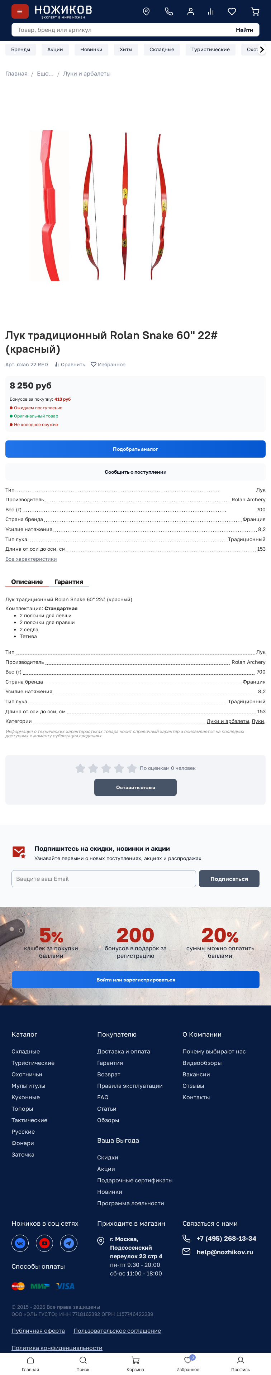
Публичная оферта (38, 1330)
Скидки (107, 1157)
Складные (25, 1051)
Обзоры (108, 1120)
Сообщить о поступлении (136, 472)
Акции (106, 1168)
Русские (23, 1131)
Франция (254, 682)
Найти (244, 29)
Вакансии (196, 1074)
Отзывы (193, 1085)
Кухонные (25, 1097)
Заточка (22, 1154)
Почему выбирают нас (214, 1051)
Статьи (107, 1108)
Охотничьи (26, 1074)
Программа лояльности (130, 1203)
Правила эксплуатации (130, 1085)
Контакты (196, 1097)
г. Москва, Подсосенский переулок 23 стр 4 (136, 1247)
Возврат (108, 1074)
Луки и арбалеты (87, 73)
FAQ (103, 1097)
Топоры (22, 1108)
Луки (258, 721)
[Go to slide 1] (14, 314)
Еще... (45, 73)
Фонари (22, 1143)
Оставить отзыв (135, 787)
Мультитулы (28, 1085)
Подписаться (229, 878)
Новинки (109, 1191)
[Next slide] (261, 49)
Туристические (32, 1062)
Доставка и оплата (123, 1051)
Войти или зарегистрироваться (135, 979)
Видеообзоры (202, 1062)
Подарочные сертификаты (135, 1180)
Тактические (29, 1120)
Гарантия (110, 1062)
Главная (16, 73)
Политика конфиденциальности (57, 1347)
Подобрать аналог (135, 449)
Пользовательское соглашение (117, 1330)
